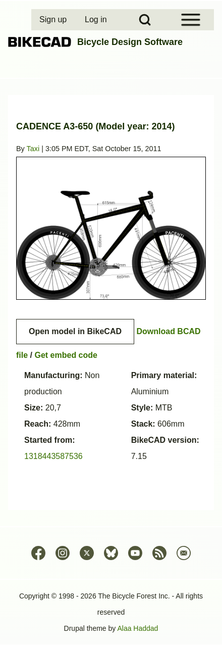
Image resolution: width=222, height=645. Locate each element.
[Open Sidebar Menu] (191, 19)
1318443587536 (53, 456)
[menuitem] (54, 19)
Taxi (33, 149)
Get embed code (65, 355)
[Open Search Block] (145, 19)
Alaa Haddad (137, 628)
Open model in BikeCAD (75, 331)
